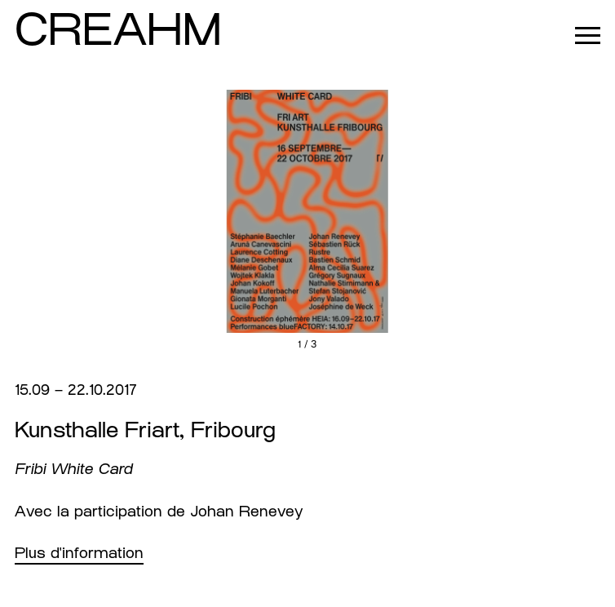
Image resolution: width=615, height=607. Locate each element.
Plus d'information (79, 553)
